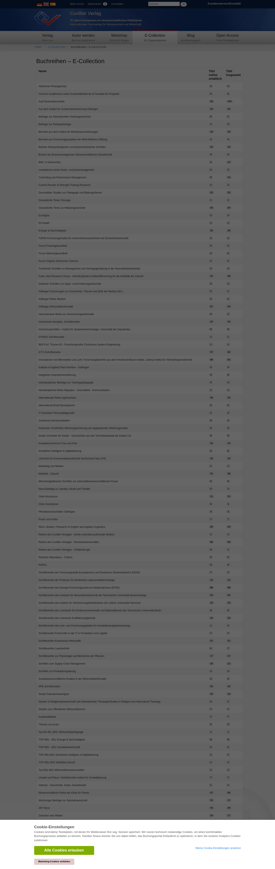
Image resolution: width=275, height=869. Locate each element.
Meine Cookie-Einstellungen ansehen (218, 848)
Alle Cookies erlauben (64, 850)
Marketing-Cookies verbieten (54, 861)
